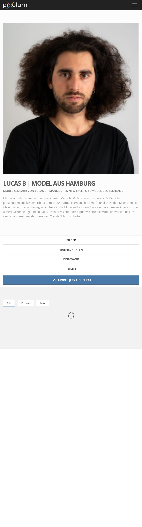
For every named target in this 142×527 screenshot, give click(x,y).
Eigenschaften (71, 250)
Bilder (71, 240)
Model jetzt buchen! (71, 280)
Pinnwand (71, 259)
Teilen (71, 268)
